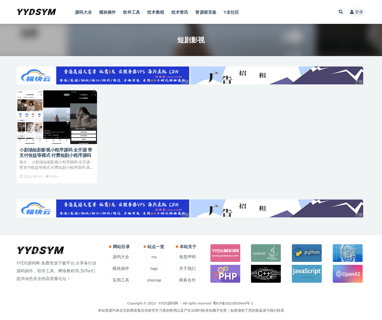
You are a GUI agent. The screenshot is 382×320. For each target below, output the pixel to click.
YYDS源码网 (168, 303)
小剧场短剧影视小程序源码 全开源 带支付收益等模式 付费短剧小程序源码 (55, 152)
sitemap (154, 279)
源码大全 (121, 256)
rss (154, 256)
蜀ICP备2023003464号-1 (233, 303)
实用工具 (121, 279)
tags (154, 268)
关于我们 (187, 268)
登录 (356, 11)
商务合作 (187, 279)
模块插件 (121, 268)
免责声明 (187, 256)
